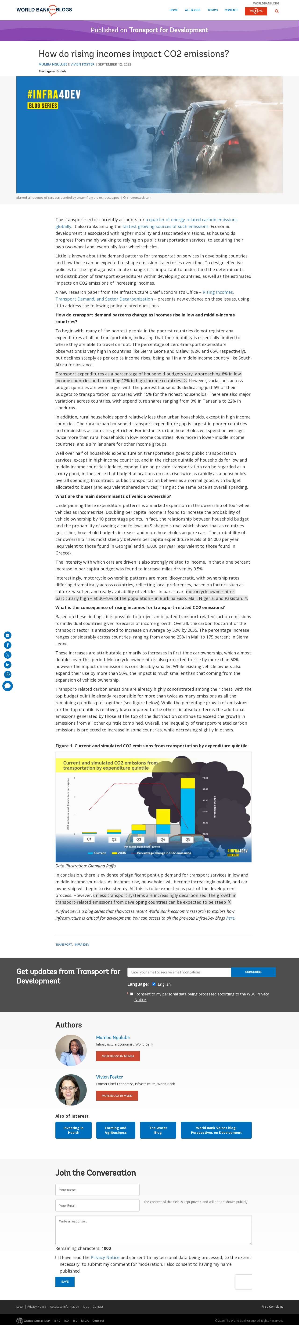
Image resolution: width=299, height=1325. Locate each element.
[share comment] (7, 686)
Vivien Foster (82, 64)
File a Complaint (272, 1307)
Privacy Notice (105, 1257)
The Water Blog (158, 1130)
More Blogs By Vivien (117, 1096)
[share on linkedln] (7, 664)
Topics (212, 10)
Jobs (86, 1307)
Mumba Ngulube (53, 64)
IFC (75, 1321)
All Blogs (192, 10)
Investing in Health (73, 1130)
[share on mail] (7, 635)
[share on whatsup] (7, 674)
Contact (231, 10)
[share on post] (7, 655)
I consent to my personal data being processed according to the (201, 996)
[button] (277, 11)
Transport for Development (168, 30)
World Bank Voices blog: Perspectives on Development (216, 1130)
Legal (19, 1307)
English (61, 71)
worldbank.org (266, 3)
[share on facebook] (7, 645)
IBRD (57, 1321)
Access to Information (64, 1307)
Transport (63, 945)
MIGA (85, 1321)
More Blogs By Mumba (118, 1056)
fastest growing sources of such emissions (165, 226)
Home (173, 10)
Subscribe (253, 972)
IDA (66, 1321)
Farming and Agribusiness (116, 1130)
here (230, 918)
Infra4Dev (82, 945)
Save (65, 1281)
